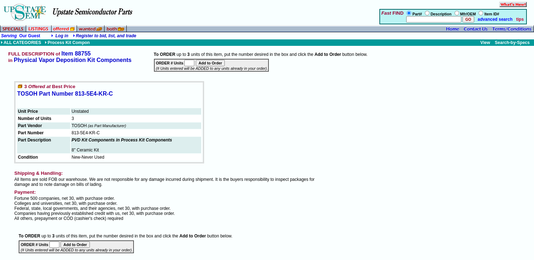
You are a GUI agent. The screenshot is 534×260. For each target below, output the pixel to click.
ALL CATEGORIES (21, 42)
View (485, 42)
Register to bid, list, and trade (106, 35)
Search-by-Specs (512, 42)
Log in (61, 35)
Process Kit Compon (67, 42)
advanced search (494, 19)
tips (520, 19)
